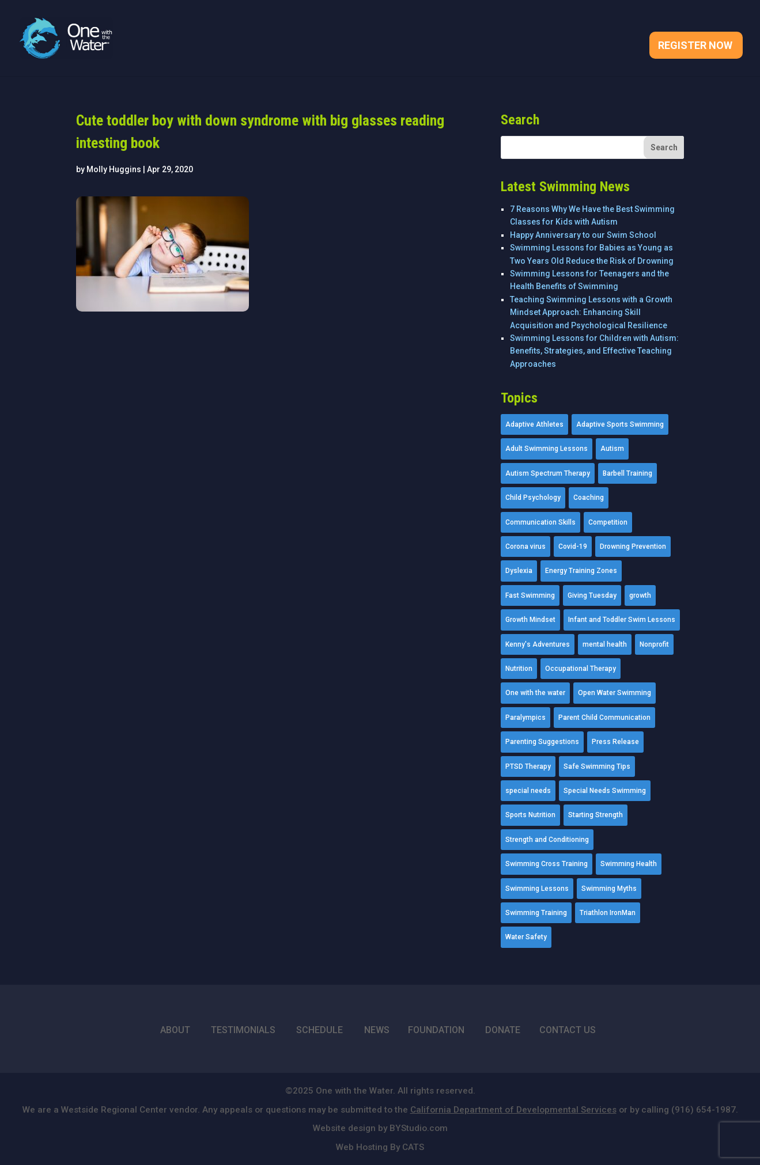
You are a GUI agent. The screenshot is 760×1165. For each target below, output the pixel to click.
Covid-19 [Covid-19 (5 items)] (572, 546)
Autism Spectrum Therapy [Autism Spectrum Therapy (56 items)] (547, 473)
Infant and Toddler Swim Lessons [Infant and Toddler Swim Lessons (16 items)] (621, 620)
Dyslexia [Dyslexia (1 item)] (518, 571)
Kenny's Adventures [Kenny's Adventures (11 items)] (537, 644)
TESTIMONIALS (243, 1029)
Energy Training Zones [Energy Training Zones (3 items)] (581, 571)
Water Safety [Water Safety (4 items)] (526, 937)
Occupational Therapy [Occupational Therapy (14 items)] (580, 669)
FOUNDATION (436, 1029)
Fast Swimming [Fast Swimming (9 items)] (530, 595)
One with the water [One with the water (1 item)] (535, 693)
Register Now (695, 46)
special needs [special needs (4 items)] (528, 791)
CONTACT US (567, 1029)
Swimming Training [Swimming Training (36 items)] (536, 913)
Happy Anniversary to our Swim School (583, 235)
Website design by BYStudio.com (380, 1128)
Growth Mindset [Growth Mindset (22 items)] (530, 620)
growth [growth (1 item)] (640, 595)
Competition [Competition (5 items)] (607, 522)
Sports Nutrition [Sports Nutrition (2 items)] (530, 815)
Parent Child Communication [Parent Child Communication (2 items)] (604, 718)
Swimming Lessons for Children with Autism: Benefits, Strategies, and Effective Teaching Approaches (594, 351)
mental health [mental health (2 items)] (605, 644)
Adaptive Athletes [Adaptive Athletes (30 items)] (534, 424)
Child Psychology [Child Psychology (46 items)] (533, 498)
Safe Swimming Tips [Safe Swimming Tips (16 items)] (597, 766)
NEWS (377, 1029)
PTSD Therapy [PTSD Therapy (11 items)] (528, 766)
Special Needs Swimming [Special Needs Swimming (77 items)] (605, 791)
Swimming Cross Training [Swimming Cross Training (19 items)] (546, 864)
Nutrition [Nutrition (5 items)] (518, 669)
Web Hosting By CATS (380, 1147)
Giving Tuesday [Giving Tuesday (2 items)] (592, 595)
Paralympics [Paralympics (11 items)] (525, 718)
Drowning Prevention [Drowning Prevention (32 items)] (633, 546)
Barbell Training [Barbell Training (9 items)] (627, 473)
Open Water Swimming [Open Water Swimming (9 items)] (614, 693)
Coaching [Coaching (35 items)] (588, 498)
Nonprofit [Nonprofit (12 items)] (654, 644)
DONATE (502, 1029)
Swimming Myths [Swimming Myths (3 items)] (609, 889)
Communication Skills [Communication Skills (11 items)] (540, 522)
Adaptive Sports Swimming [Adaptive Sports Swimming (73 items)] (620, 424)
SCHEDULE (319, 1029)
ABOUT (175, 1029)
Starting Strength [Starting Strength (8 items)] (595, 815)
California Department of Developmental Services (513, 1110)
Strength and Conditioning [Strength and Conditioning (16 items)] (547, 840)
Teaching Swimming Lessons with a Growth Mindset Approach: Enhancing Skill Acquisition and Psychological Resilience (591, 312)
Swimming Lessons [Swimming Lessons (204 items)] (537, 889)
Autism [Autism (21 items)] (612, 449)
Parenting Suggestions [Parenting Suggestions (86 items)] (542, 742)
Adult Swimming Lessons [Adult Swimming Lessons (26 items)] (546, 449)
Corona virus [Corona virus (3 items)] (525, 546)
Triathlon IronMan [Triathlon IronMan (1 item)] (608, 913)
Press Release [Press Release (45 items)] (615, 742)
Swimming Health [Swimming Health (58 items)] (628, 864)
